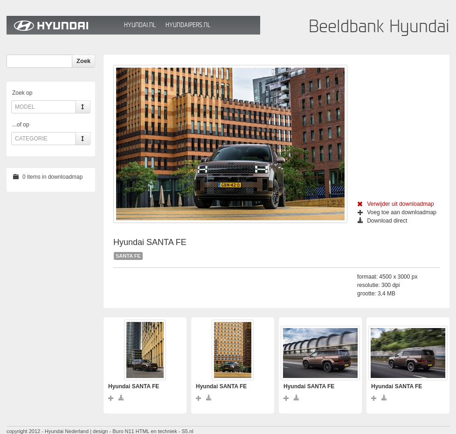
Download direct (382, 220)
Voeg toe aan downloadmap (397, 212)
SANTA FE (128, 256)
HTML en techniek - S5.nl (164, 431)
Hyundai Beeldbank (63, 25)
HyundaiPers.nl (188, 24)
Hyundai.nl (140, 24)
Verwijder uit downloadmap (396, 204)
